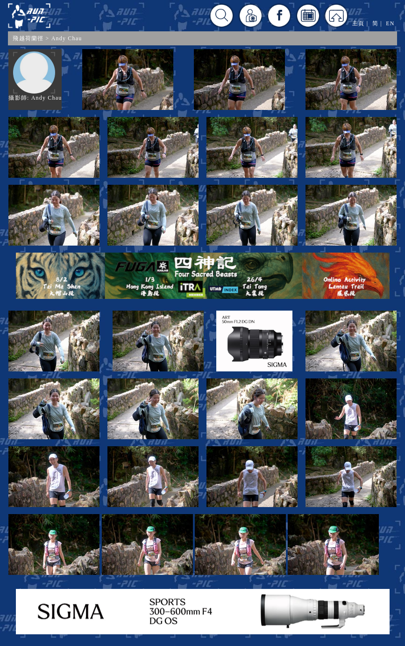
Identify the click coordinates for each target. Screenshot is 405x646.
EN (390, 23)
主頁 (358, 23)
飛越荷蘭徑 (28, 38)
